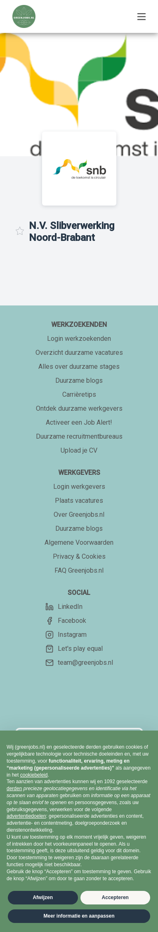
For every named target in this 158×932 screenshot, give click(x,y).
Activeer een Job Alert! (79, 422)
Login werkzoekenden (79, 338)
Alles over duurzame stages (79, 366)
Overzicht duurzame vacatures (79, 352)
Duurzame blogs (79, 380)
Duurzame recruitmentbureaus (79, 436)
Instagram (66, 635)
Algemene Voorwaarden (79, 542)
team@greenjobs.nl (79, 663)
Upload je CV (79, 450)
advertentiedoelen (26, 816)
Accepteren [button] (115, 897)
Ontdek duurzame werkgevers (79, 408)
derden (14, 788)
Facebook (65, 621)
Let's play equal (74, 649)
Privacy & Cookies (79, 556)
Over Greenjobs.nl (79, 514)
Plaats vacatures (79, 500)
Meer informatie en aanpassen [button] (78, 916)
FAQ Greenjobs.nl (79, 570)
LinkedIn (64, 607)
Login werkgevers (79, 486)
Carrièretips (79, 394)
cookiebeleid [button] (34, 775)
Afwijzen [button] (43, 897)
